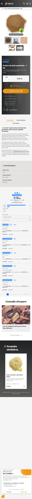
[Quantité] (6, 79)
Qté (6, 77)
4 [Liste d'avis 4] (15, 294)
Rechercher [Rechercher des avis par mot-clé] (16, 220)
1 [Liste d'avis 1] (7, 294)
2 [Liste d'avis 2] (10, 294)
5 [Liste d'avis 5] (18, 294)
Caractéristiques (20, 120)
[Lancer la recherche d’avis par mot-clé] (30, 220)
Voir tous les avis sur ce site (17, 202)
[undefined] (23, 200)
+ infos (4, 72)
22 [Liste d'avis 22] (25, 294)
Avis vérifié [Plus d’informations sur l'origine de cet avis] (6, 226)
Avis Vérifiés (16, 123)
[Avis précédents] (5, 294)
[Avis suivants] (28, 294)
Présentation (10, 120)
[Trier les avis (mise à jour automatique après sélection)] (16, 217)
